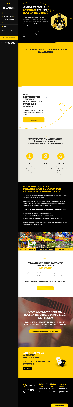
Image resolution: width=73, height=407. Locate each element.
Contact (11, 30)
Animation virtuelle (7, 23)
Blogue (3, 33)
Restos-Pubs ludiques (8, 13)
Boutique (5, 26)
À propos (3, 30)
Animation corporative (8, 19)
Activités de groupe (7, 16)
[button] (19, 241)
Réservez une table (9, 37)
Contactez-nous (59, 405)
